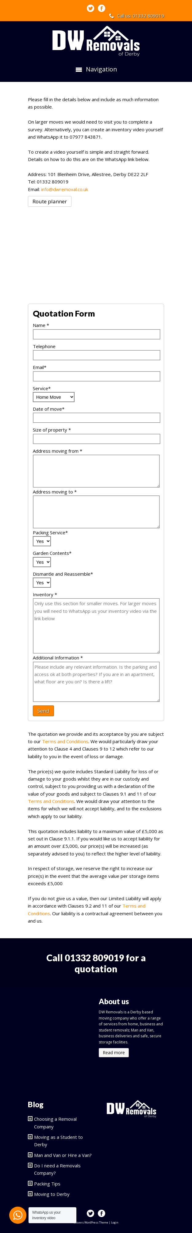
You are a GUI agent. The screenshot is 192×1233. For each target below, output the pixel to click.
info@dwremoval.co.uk (64, 189)
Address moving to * (55, 492)
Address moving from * (57, 451)
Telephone (44, 346)
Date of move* (48, 409)
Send (43, 710)
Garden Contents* (52, 553)
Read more (114, 1052)
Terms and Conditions (65, 741)
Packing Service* (50, 532)
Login (114, 1222)
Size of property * (52, 430)
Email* (39, 367)
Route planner (50, 201)
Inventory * (45, 594)
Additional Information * (58, 658)
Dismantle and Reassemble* (63, 574)
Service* (42, 388)
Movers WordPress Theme (91, 1222)
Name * (41, 325)
